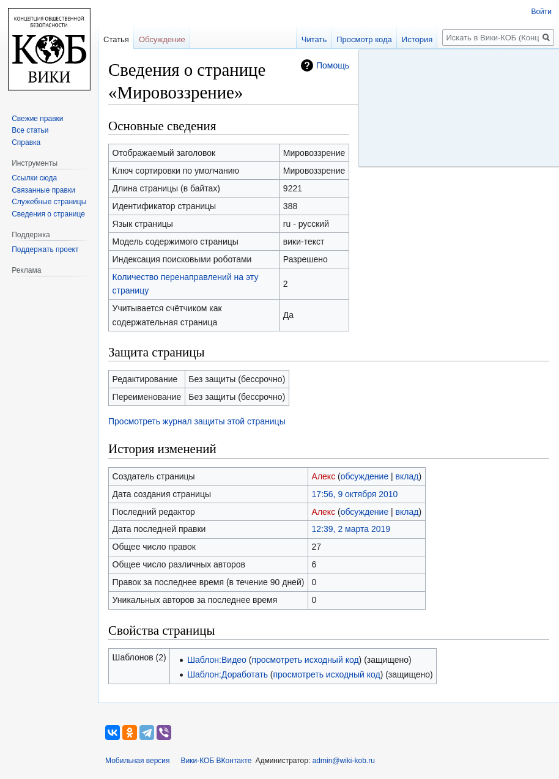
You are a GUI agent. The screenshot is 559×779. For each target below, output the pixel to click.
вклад (407, 476)
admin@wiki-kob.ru (344, 760)
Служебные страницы (49, 202)
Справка (26, 142)
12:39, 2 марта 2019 (351, 529)
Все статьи (30, 130)
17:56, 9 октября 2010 (355, 494)
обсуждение (364, 476)
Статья (116, 39)
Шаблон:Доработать (227, 674)
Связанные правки (43, 190)
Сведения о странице (48, 214)
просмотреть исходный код (304, 660)
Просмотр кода (364, 39)
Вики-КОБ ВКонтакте (216, 760)
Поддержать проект (45, 249)
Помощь (332, 65)
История (417, 39)
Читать (314, 39)
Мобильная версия (137, 760)
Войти (541, 11)
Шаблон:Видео (216, 660)
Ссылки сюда (34, 178)
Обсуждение (162, 39)
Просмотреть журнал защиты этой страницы (197, 421)
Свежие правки (37, 118)
